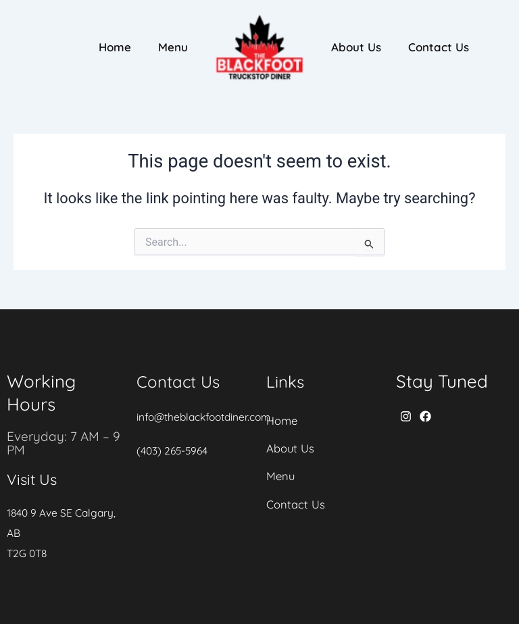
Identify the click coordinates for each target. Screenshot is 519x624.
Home (115, 47)
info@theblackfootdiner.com (207, 416)
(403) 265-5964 (174, 450)
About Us (356, 47)
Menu (173, 47)
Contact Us (438, 47)
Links (286, 381)
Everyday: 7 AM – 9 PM (65, 442)
